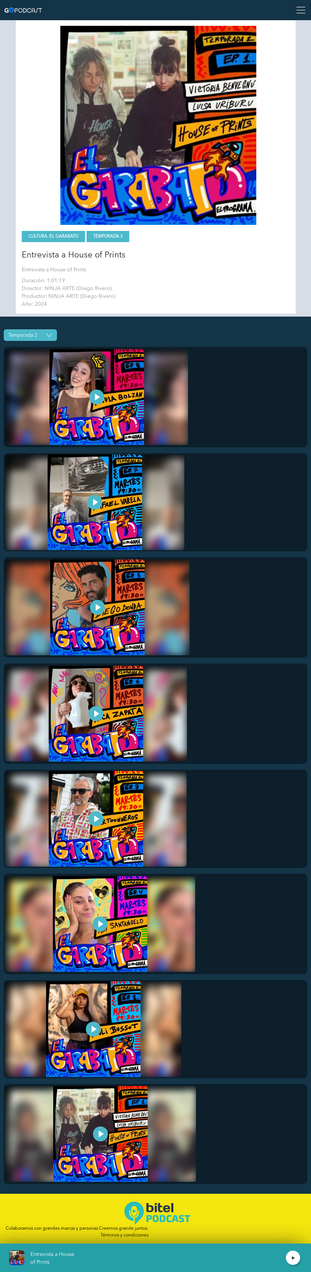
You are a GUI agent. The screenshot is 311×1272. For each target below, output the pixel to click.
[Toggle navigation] (299, 10)
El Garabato (63, 236)
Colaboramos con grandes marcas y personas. (77, 1228)
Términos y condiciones (124, 1235)
